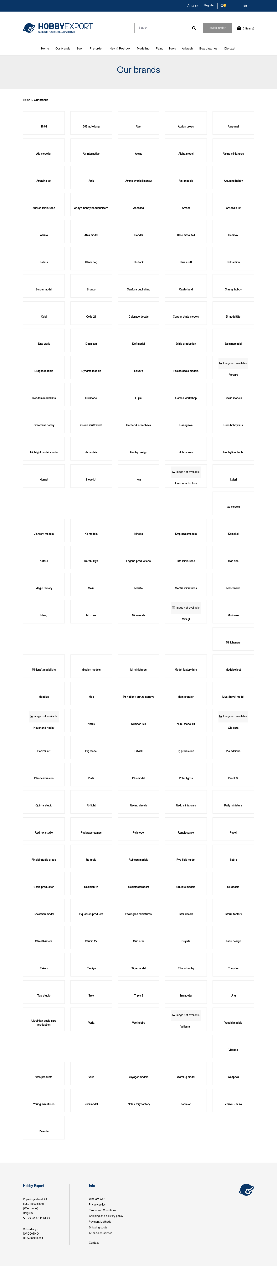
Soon (79, 48)
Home (45, 48)
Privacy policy (97, 1205)
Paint (159, 48)
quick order (217, 28)
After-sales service (100, 1233)
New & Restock (120, 48)
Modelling (143, 48)
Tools (172, 48)
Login (194, 6)
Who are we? (97, 1199)
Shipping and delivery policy (106, 1216)
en (245, 6)
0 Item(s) (248, 29)
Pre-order (96, 48)
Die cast (229, 48)
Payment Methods (100, 1222)
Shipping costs (98, 1228)
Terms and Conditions (102, 1210)
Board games (208, 48)
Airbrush (187, 48)
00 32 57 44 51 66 (39, 1218)
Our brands (62, 48)
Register (209, 5)
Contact (94, 1243)
